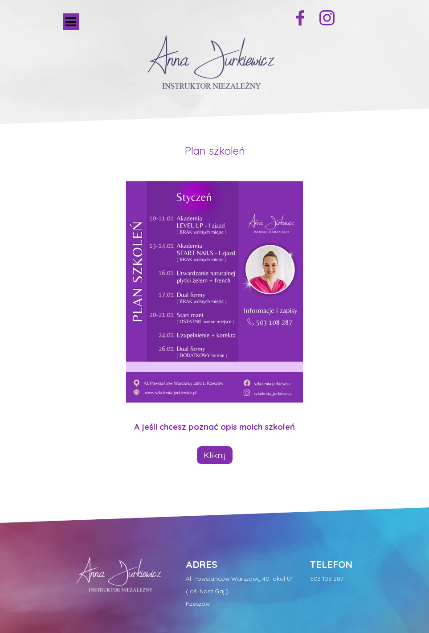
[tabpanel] (214, 151)
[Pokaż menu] (71, 21)
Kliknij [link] (215, 455)
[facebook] (300, 18)
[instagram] (327, 18)
